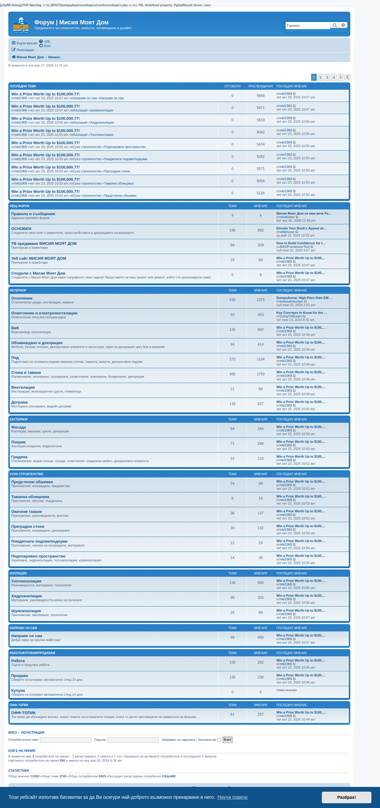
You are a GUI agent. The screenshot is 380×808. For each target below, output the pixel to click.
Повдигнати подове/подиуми (125, 159)
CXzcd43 (168, 776)
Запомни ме (209, 739)
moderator (287, 217)
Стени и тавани (26, 372)
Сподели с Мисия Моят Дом (38, 273)
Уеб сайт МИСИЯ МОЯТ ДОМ (38, 258)
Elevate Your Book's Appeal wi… (301, 228)
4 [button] (334, 77)
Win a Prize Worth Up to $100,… (301, 258)
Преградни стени (117, 171)
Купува (18, 690)
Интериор (18, 290)
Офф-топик (19, 705)
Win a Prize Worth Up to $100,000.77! (45, 94)
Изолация (80, 110)
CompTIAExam (291, 316)
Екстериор (19, 419)
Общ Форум (19, 206)
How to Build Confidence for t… (301, 243)
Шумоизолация (101, 110)
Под (15, 357)
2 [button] (320, 77)
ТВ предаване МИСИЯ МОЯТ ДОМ (44, 243)
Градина (19, 457)
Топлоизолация (101, 134)
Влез (12, 732)
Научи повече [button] (233, 797)
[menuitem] (44, 41)
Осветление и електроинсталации (44, 313)
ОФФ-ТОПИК (23, 713)
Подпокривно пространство (125, 147)
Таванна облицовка (119, 183)
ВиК (15, 328)
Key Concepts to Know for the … (301, 312)
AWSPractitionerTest (294, 246)
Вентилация (23, 387)
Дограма (19, 402)
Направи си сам (85, 98)
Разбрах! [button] (346, 797)
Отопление (22, 298)
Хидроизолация (102, 122)
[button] (347, 77)
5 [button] (341, 77)
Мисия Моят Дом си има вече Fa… (304, 213)
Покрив (18, 442)
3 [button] (327, 77)
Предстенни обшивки (120, 195)
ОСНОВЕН (21, 228)
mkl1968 (21, 98)
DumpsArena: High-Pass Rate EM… (304, 298)
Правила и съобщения (33, 214)
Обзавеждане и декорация (36, 343)
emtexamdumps (291, 301)
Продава (19, 675)
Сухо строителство (87, 147)
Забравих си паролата (178, 739)
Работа (18, 661)
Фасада (18, 427)
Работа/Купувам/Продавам (32, 653)
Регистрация (33, 732)
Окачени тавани (26, 511)
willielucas (287, 232)
